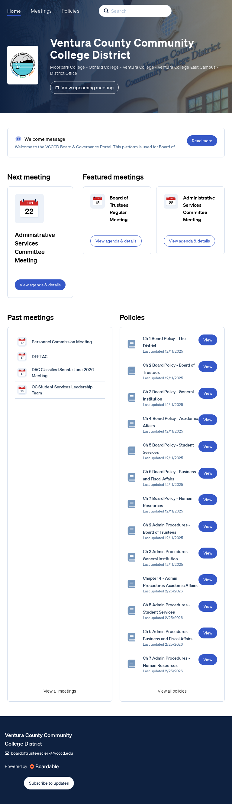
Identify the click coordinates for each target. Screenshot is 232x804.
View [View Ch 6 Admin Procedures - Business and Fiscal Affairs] (207, 633)
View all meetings (60, 691)
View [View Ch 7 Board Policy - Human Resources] (207, 499)
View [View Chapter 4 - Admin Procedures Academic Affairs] (207, 579)
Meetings (41, 11)
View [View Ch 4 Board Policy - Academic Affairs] (207, 420)
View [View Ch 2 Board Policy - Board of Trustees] (207, 366)
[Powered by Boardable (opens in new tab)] (44, 766)
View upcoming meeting (84, 87)
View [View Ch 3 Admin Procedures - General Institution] (207, 553)
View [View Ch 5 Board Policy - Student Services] (207, 446)
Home (14, 11)
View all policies (172, 691)
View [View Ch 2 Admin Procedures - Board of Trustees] (207, 526)
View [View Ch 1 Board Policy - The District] (207, 340)
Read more (202, 140)
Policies (70, 11)
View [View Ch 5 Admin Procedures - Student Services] (207, 606)
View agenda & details (40, 285)
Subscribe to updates (49, 783)
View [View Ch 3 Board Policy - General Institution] (207, 393)
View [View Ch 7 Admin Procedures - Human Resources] (207, 659)
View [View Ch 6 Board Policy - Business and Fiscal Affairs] (207, 473)
